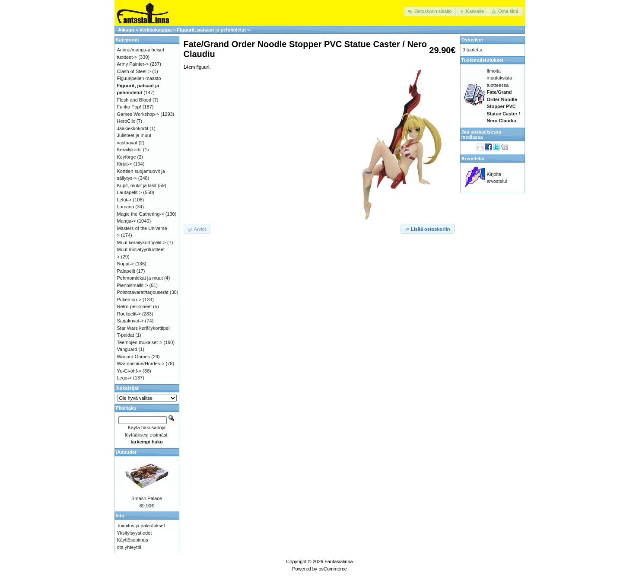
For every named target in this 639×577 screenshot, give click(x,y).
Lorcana (125, 206)
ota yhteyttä (129, 547)
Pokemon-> (129, 299)
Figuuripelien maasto (139, 78)
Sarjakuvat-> (130, 320)
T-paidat (125, 335)
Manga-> (126, 220)
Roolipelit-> (129, 313)
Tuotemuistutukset (482, 60)
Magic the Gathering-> (140, 214)
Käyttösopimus (132, 539)
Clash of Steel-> (134, 71)
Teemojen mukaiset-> (139, 342)
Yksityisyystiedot (134, 533)
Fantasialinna (338, 561)
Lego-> (124, 377)
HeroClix (126, 121)
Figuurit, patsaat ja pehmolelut (211, 29)
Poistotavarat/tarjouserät (142, 292)
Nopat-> (125, 263)
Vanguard (127, 349)
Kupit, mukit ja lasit (137, 185)
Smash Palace (146, 498)
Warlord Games (133, 356)
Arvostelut (473, 158)
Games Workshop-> (138, 114)
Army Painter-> (133, 64)
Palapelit (126, 271)
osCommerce (332, 568)
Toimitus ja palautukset (141, 525)
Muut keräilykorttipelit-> (141, 242)
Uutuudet (126, 452)
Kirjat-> (124, 163)
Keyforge (126, 156)
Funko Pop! (129, 106)
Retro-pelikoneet (134, 306)
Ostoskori (472, 39)
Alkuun (126, 29)
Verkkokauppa (156, 29)
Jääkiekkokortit (133, 128)
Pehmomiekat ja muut (140, 278)
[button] (430, 11)
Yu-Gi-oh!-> (129, 370)
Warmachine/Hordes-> (141, 363)
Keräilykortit (129, 149)
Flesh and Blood (134, 99)
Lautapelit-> (129, 192)
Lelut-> (124, 199)
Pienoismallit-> (132, 285)
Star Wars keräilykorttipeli (144, 328)
